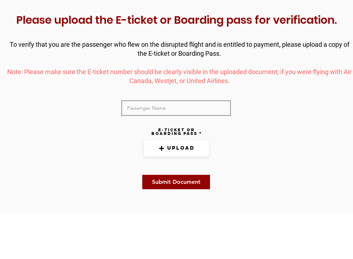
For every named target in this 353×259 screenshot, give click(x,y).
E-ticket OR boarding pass (174, 131)
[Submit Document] (176, 182)
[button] (176, 148)
